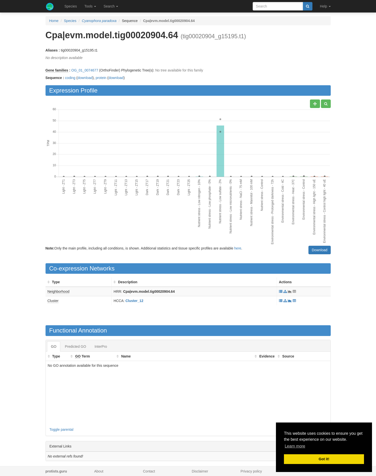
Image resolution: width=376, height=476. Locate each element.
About (99, 471)
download (85, 78)
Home (54, 21)
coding (70, 78)
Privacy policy (251, 471)
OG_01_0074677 (84, 70)
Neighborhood (59, 292)
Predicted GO (75, 346)
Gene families (57, 70)
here (237, 248)
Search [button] (111, 6)
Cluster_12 (135, 301)
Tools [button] (90, 6)
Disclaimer (200, 471)
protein (101, 78)
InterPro (101, 346)
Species (71, 6)
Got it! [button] (324, 459)
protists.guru (56, 471)
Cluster (53, 301)
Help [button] (325, 6)
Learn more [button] (295, 446)
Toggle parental (62, 430)
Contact (149, 471)
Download (319, 250)
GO (54, 346)
